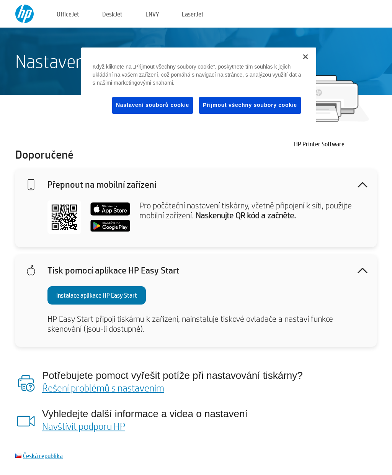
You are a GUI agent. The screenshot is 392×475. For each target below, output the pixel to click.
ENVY (152, 14)
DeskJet (112, 14)
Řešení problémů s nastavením (103, 388)
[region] (198, 87)
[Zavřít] (305, 56)
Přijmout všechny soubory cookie (250, 105)
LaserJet (193, 14)
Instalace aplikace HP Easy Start (96, 295)
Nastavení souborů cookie (152, 105)
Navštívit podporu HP (83, 426)
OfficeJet (68, 14)
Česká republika (43, 455)
